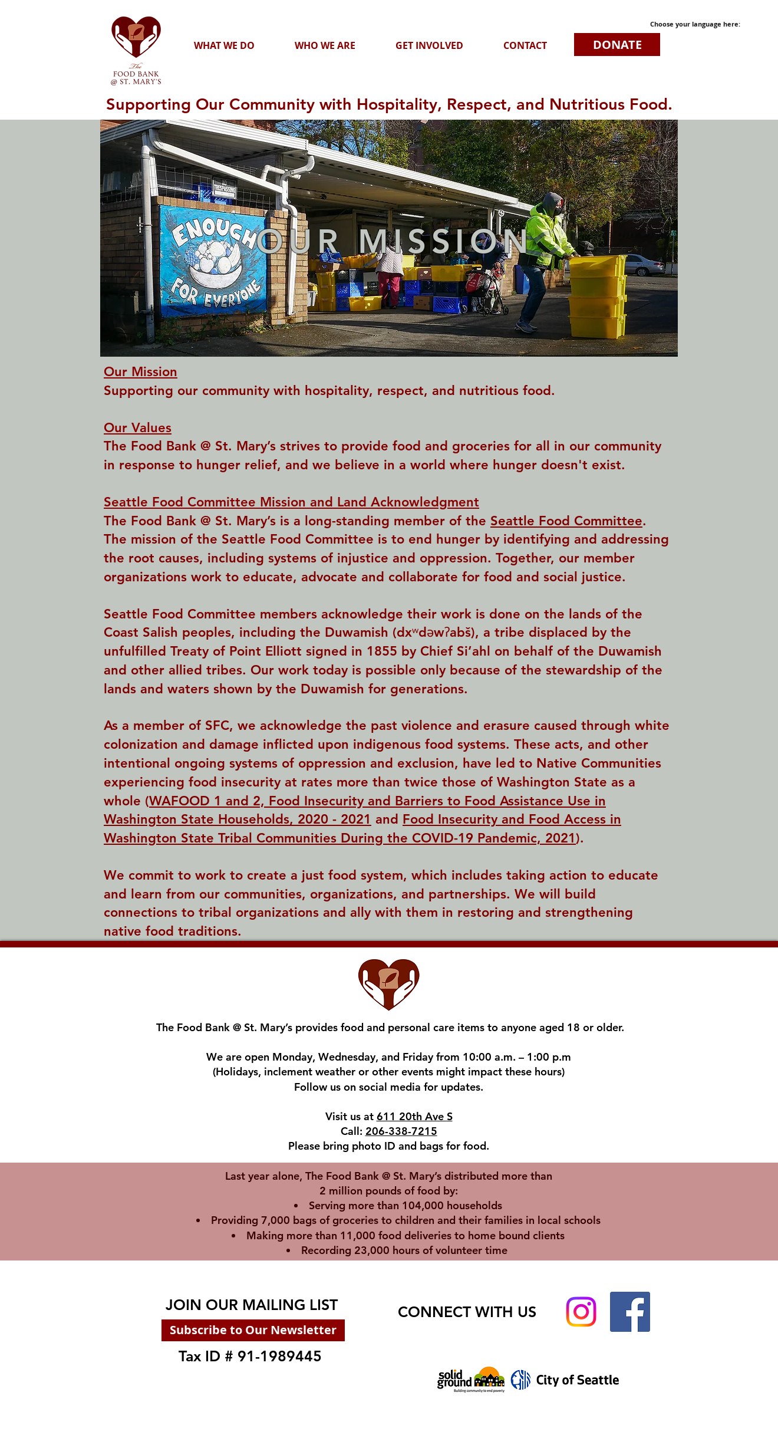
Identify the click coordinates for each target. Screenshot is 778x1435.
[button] (224, 45)
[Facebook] (630, 1312)
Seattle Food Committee (566, 521)
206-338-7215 (401, 1131)
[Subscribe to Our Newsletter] (253, 1330)
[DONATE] (617, 44)
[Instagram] (581, 1312)
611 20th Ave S (415, 1116)
